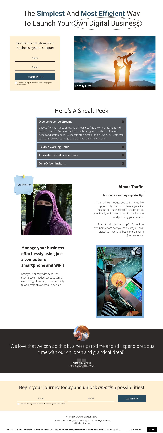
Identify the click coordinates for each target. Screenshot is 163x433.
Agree (151, 429)
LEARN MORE (136, 429)
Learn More (35, 76)
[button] (81, 121)
